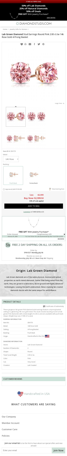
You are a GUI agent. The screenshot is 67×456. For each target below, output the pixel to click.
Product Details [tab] (12, 301)
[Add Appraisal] (4, 189)
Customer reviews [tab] (12, 379)
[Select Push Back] (13, 174)
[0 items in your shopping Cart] (64, 23)
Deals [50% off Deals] (33, 11)
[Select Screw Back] (33, 174)
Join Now (58, 450)
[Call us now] (59, 23)
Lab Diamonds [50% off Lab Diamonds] (33, 5)
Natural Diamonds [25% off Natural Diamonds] (33, 8)
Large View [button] (59, 103)
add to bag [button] (33, 206)
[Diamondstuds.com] (33, 24)
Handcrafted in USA (33, 394)
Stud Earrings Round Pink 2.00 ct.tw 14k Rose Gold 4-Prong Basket (33, 35)
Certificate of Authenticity (53, 306)
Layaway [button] (26, 212)
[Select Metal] (11, 159)
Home (5, 29)
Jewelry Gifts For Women (18, 29)
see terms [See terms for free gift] (51, 17)
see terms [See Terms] (61, 238)
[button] (21, 44)
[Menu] (3, 23)
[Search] (8, 23)
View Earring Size (56, 189)
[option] (16, 116)
